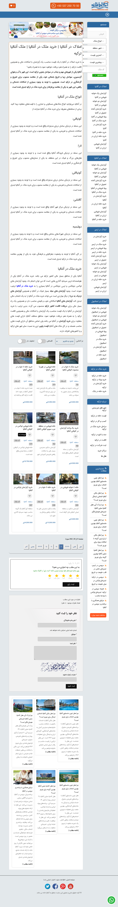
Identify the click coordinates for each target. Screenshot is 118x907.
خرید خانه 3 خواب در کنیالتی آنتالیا (24, 368)
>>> (40, 547)
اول (80, 546)
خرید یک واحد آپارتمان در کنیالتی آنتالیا (69, 429)
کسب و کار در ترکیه (98, 421)
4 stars (56, 576)
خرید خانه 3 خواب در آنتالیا (47, 489)
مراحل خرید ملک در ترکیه (98, 428)
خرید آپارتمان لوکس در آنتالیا (23, 489)
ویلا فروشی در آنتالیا (98, 188)
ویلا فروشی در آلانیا (98, 117)
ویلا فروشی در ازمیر (98, 248)
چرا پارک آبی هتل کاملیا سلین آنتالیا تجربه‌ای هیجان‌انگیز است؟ (24, 719)
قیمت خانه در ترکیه (98, 416)
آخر (26, 546)
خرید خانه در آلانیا (99, 132)
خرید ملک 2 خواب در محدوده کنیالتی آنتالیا (70, 368)
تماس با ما (47, 879)
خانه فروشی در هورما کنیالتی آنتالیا (47, 368)
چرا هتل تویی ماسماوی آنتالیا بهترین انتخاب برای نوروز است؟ (69, 717)
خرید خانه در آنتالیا (99, 219)
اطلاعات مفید (60, 879)
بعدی (32, 546)
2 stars (70, 576)
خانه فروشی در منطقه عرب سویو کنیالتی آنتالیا (46, 427)
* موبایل (72, 634)
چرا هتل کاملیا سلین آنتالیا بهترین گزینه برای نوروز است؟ (46, 790)
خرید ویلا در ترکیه (99, 380)
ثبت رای (70, 584)
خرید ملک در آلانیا (99, 121)
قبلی (74, 546)
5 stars (49, 576)
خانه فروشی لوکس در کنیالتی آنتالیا (23, 427)
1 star (77, 576)
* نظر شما (72, 643)
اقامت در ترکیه (100, 440)
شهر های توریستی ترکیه (99, 409)
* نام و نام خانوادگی (69, 620)
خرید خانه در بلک (99, 391)
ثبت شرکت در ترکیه (98, 445)
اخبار (53, 879)
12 (46, 546)
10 (56, 546)
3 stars (63, 576)
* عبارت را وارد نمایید (70, 674)
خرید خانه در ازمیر (99, 252)
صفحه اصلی (70, 879)
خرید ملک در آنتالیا (25, 286)
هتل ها (103, 456)
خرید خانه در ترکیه (99, 376)
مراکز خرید (102, 451)
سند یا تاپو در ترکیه (98, 435)
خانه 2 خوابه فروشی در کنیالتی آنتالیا (69, 489)
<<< (67, 547)
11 (51, 546)
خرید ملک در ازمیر (99, 244)
